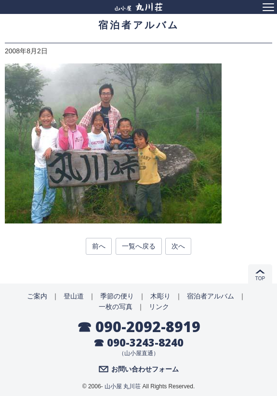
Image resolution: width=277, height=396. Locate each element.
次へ (178, 246)
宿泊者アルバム (210, 296)
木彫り (160, 296)
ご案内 (37, 296)
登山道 (74, 296)
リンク (159, 306)
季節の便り (117, 296)
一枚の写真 (115, 306)
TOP (260, 278)
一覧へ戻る (139, 246)
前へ (99, 246)
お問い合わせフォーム (145, 369)
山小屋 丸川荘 (123, 386)
